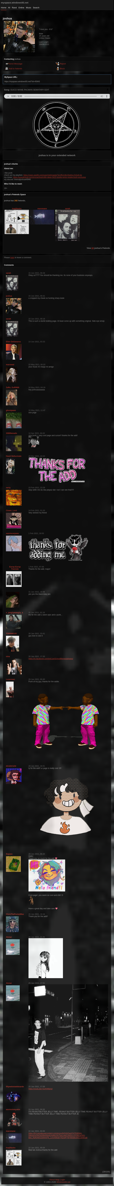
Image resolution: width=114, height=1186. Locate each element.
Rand (14, 7)
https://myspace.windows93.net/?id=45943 (22, 81)
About (52, 1179)
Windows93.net (63, 1182)
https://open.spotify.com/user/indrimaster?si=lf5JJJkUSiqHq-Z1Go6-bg (52, 175)
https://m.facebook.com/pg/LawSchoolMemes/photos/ (50, 659)
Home (3, 7)
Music (28, 7)
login (12, 257)
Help (57, 1179)
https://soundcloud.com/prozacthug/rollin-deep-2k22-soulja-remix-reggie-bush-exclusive (49, 177)
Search (36, 7)
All (9, 7)
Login (62, 1179)
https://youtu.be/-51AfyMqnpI (40, 1089)
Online (21, 7)
